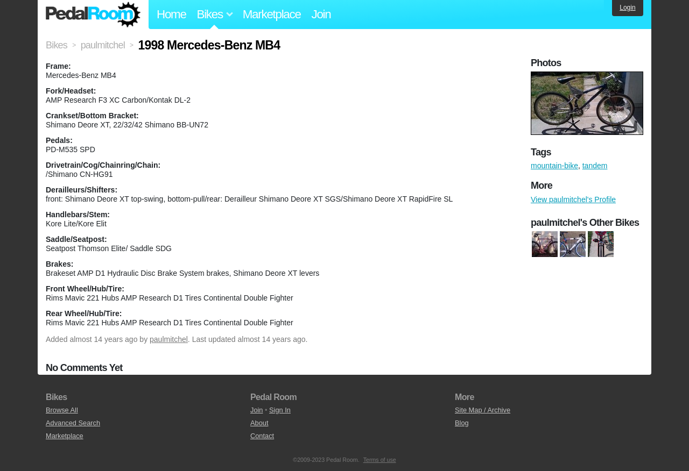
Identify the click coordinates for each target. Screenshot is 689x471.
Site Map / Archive (482, 410)
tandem (595, 165)
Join (321, 14)
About (259, 423)
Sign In (280, 410)
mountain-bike (554, 165)
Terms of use (379, 459)
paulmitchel (169, 339)
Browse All (62, 410)
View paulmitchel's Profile (573, 199)
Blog (462, 423)
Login (627, 7)
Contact (262, 436)
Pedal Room (93, 14)
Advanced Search (73, 423)
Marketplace (272, 14)
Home (171, 14)
